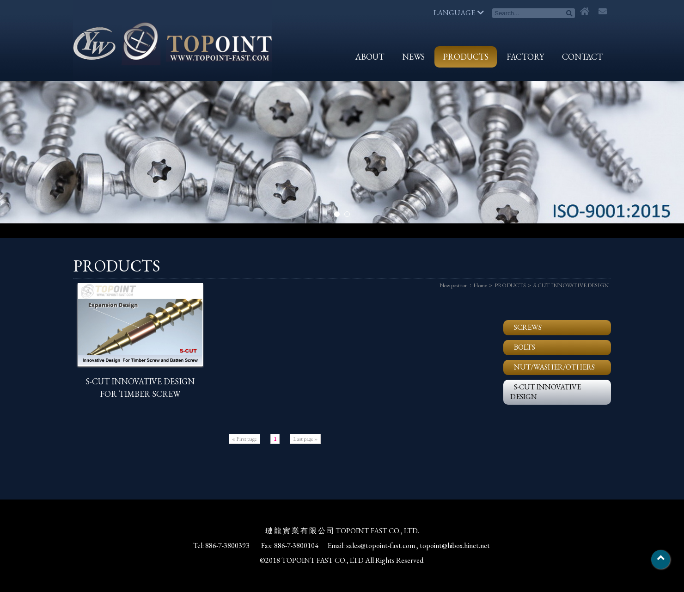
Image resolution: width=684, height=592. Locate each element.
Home (480, 285)
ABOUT (369, 56)
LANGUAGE (459, 13)
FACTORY (525, 56)
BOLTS (524, 347)
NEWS (413, 56)
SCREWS (528, 327)
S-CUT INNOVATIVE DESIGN (571, 285)
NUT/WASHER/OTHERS (554, 367)
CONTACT (582, 56)
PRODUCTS (466, 56)
